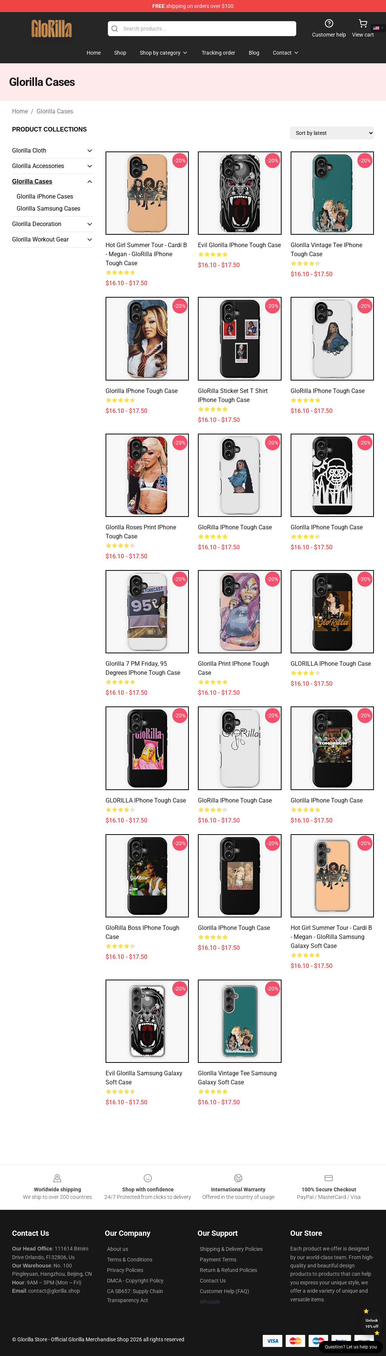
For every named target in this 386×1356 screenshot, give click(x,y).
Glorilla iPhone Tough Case (142, 390)
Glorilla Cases (55, 111)
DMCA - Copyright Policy (135, 1281)
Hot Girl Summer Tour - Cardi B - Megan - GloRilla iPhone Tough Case (146, 254)
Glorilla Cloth (29, 150)
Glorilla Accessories (38, 166)
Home (20, 111)
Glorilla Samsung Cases (48, 208)
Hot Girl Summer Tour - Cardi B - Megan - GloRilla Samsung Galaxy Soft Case (331, 936)
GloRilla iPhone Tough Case (328, 390)
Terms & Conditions (129, 1260)
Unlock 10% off (371, 1323)
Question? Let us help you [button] (351, 1347)
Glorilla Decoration (36, 224)
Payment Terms (218, 1260)
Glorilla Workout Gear (40, 239)
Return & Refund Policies (228, 1270)
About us (117, 1249)
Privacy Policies (125, 1270)
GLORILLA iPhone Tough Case (331, 663)
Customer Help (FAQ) (224, 1291)
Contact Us (213, 1281)
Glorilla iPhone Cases (45, 196)
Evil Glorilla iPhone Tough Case (239, 245)
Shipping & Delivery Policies (231, 1249)
